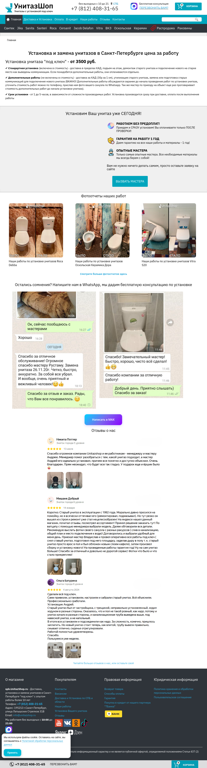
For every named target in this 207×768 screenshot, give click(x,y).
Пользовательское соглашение (173, 697)
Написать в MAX (103, 419)
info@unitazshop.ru (24, 715)
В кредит (72, 19)
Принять (12, 752)
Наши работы (88, 19)
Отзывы (105, 19)
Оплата (59, 19)
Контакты (118, 19)
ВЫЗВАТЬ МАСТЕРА (130, 181)
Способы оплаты (114, 693)
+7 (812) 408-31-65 (29, 704)
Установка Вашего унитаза (71, 711)
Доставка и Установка (38, 19)
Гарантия (109, 698)
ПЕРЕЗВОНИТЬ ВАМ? (153, 8)
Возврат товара (113, 689)
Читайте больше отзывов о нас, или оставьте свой (103, 663)
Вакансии (61, 693)
